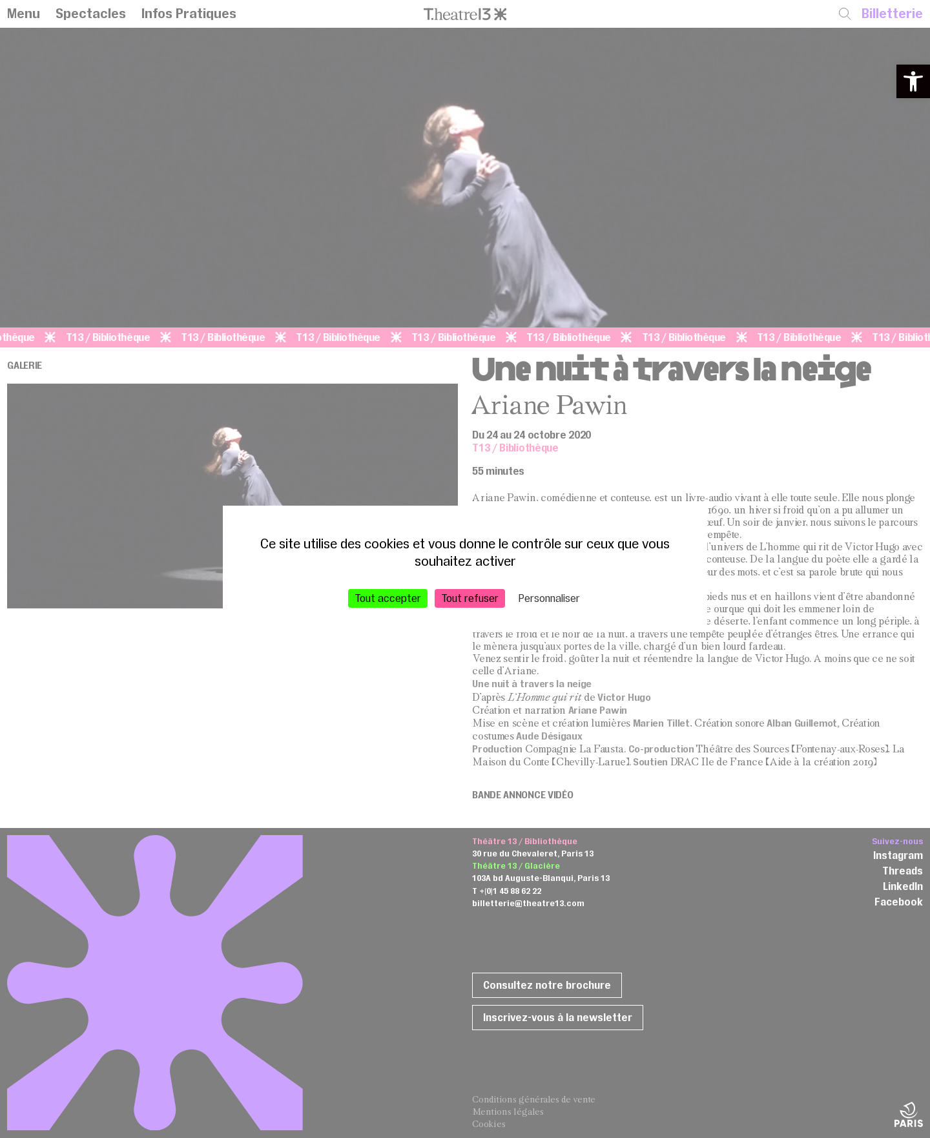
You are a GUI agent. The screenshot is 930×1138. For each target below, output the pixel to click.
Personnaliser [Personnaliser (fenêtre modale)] (549, 598)
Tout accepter (388, 598)
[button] (913, 81)
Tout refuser (470, 598)
